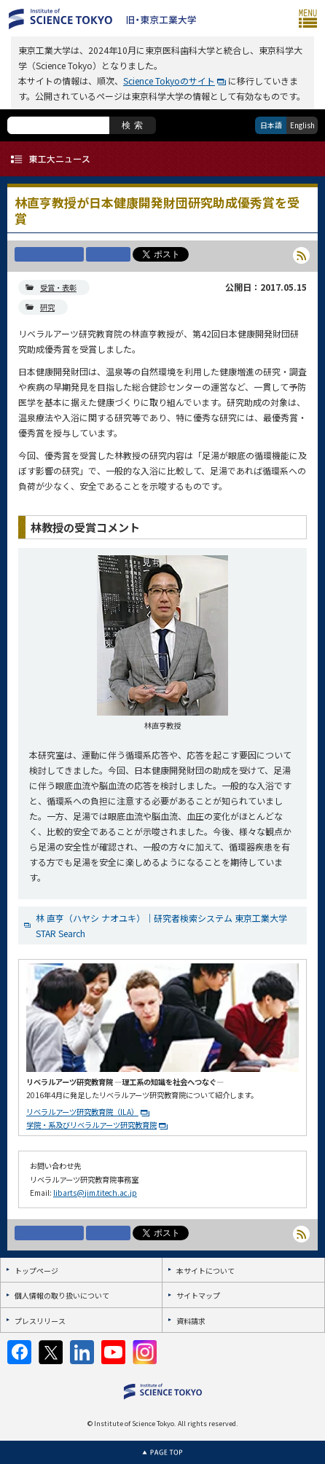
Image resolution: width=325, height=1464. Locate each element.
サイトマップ (198, 1295)
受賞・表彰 (58, 287)
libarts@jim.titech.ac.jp (95, 1192)
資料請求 (190, 1320)
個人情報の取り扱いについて (62, 1295)
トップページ (36, 1270)
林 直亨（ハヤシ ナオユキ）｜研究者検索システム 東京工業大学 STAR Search (161, 925)
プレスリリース (40, 1320)
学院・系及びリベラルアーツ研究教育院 (91, 1124)
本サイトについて (205, 1270)
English (302, 125)
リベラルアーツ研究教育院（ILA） (82, 1111)
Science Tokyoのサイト (169, 80)
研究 (47, 307)
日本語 (271, 125)
